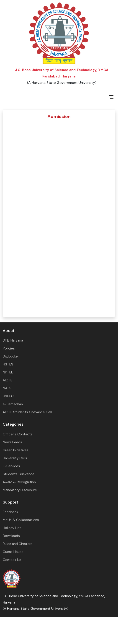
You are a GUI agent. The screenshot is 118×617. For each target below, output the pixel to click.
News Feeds (12, 442)
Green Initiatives (15, 450)
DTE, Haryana (13, 340)
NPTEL (8, 372)
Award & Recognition (19, 482)
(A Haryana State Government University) (61, 82)
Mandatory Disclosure (20, 490)
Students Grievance (18, 474)
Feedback (10, 512)
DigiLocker (11, 356)
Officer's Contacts (18, 434)
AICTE (7, 380)
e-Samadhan (13, 404)
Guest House (13, 552)
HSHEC (8, 396)
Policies (9, 348)
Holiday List (12, 528)
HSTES (8, 364)
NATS (7, 388)
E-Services (11, 466)
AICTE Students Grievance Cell (27, 412)
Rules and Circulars (17, 544)
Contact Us (12, 560)
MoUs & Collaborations (21, 520)
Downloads (11, 536)
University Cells (15, 458)
